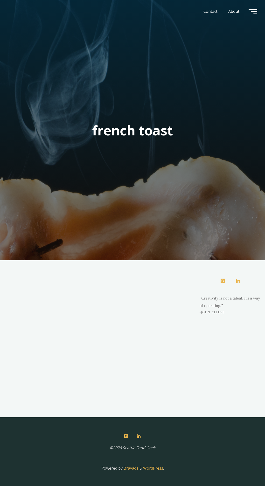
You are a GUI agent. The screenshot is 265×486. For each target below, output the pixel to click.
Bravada (131, 468)
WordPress (153, 468)
